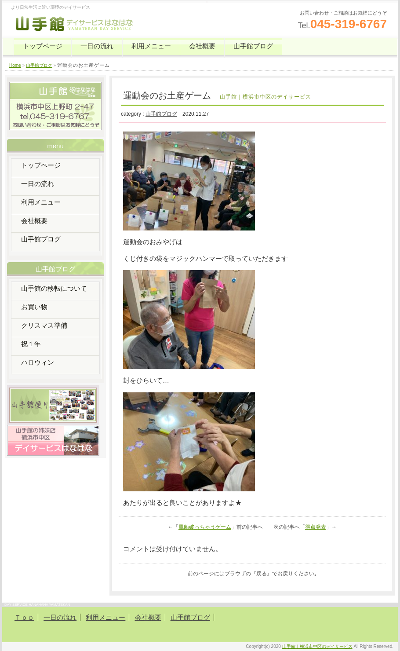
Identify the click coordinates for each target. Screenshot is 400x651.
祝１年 (31, 343)
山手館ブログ (253, 46)
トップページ (42, 46)
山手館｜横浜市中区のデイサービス (317, 646)
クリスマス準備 (44, 325)
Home (15, 65)
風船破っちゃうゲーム (204, 527)
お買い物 (34, 307)
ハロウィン (37, 362)
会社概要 (202, 46)
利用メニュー (151, 46)
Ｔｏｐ (24, 617)
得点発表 (315, 527)
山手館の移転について (54, 288)
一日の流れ (96, 46)
